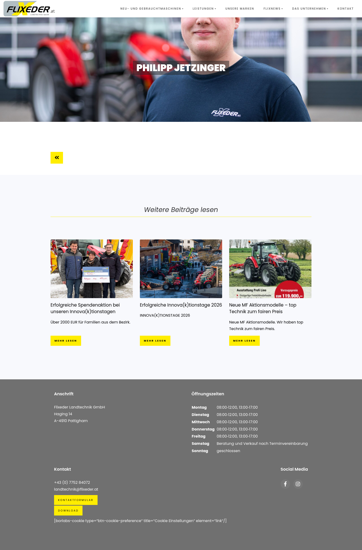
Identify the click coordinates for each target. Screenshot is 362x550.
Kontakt (346, 9)
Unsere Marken (239, 9)
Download (68, 510)
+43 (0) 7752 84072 (72, 482)
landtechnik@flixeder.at (76, 489)
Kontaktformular (76, 500)
